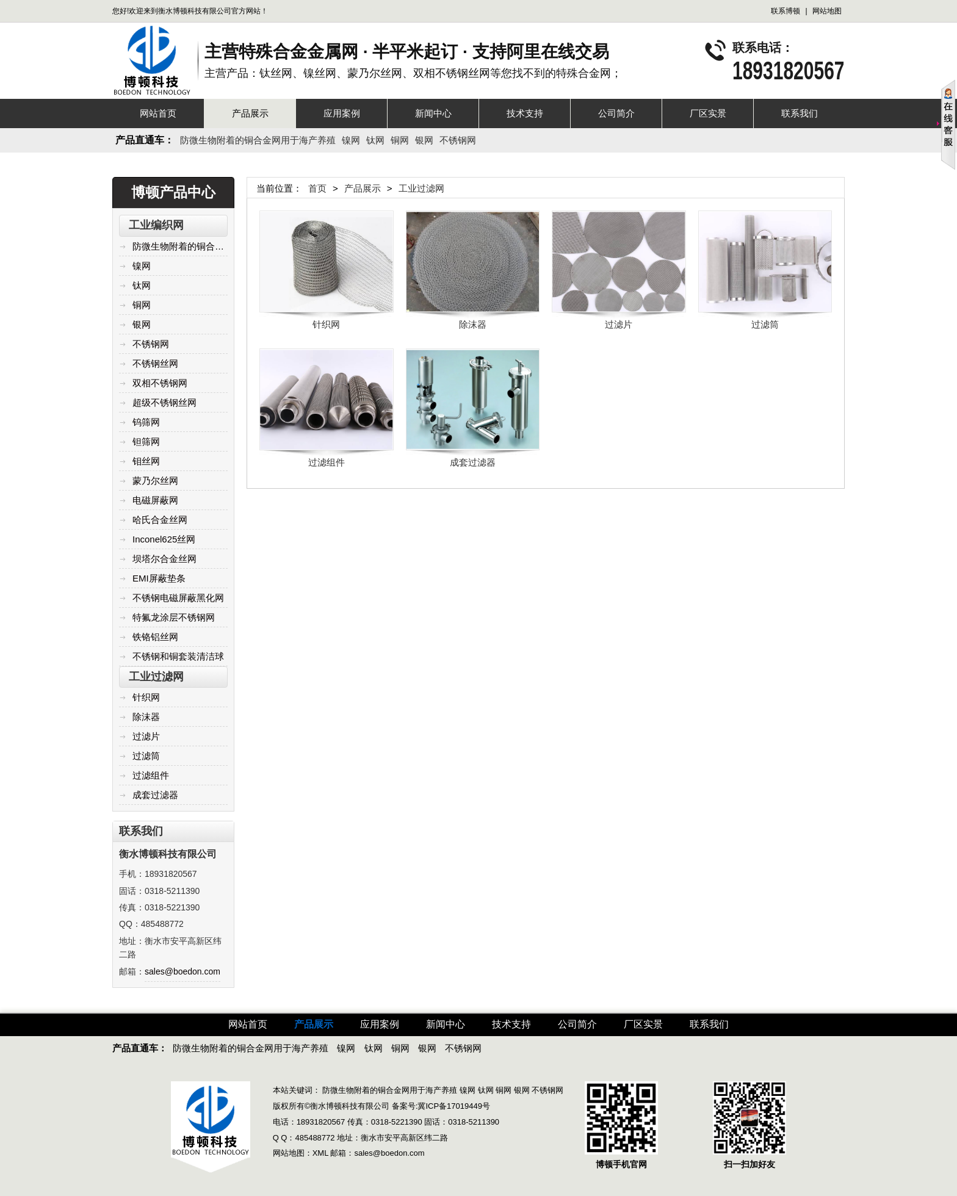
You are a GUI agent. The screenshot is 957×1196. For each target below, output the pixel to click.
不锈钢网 (457, 140)
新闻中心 (433, 113)
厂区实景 (708, 113)
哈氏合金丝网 (153, 519)
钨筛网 (139, 422)
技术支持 (525, 113)
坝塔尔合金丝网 (158, 558)
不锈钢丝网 (148, 363)
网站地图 (827, 11)
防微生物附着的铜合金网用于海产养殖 (258, 140)
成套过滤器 (148, 795)
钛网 (375, 140)
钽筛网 (139, 441)
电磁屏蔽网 (148, 500)
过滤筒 (139, 756)
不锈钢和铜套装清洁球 (171, 656)
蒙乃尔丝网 (148, 480)
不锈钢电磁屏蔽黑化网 (171, 598)
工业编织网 (156, 225)
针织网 (139, 697)
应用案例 (341, 113)
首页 (317, 188)
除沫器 (139, 716)
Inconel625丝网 (157, 539)
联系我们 (799, 113)
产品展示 (250, 113)
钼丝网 (139, 461)
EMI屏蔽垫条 (152, 578)
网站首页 (158, 113)
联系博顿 (785, 11)
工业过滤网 (156, 677)
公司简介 (616, 113)
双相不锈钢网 (153, 383)
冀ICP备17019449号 (453, 1106)
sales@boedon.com (182, 971)
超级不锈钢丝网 (158, 402)
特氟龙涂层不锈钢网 (167, 617)
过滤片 (139, 736)
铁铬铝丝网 (148, 637)
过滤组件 (144, 775)
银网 (424, 140)
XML (320, 1153)
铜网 (400, 140)
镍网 (351, 140)
